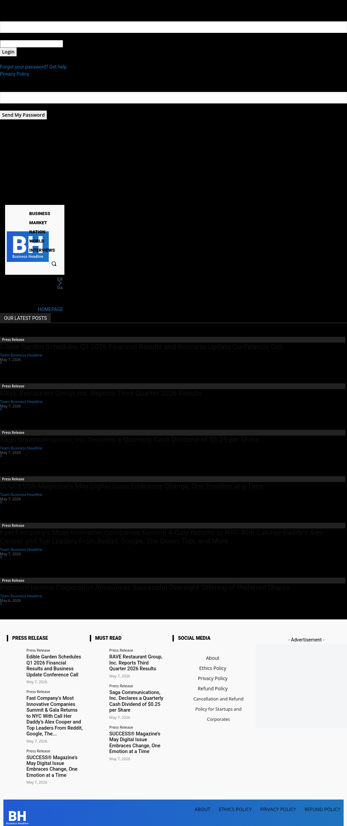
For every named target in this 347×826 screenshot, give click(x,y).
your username (16, 36)
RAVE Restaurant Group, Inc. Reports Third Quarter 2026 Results (101, 393)
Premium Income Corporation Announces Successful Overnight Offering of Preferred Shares (145, 587)
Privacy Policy (14, 74)
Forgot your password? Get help (33, 67)
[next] (60, 283)
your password (78, 43)
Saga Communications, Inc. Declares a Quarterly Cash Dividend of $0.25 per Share (129, 440)
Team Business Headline (21, 355)
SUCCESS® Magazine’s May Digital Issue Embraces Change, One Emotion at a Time (131, 486)
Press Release (13, 339)
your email (11, 107)
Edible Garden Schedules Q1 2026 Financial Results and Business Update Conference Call (141, 347)
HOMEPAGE (50, 309)
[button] (54, 263)
